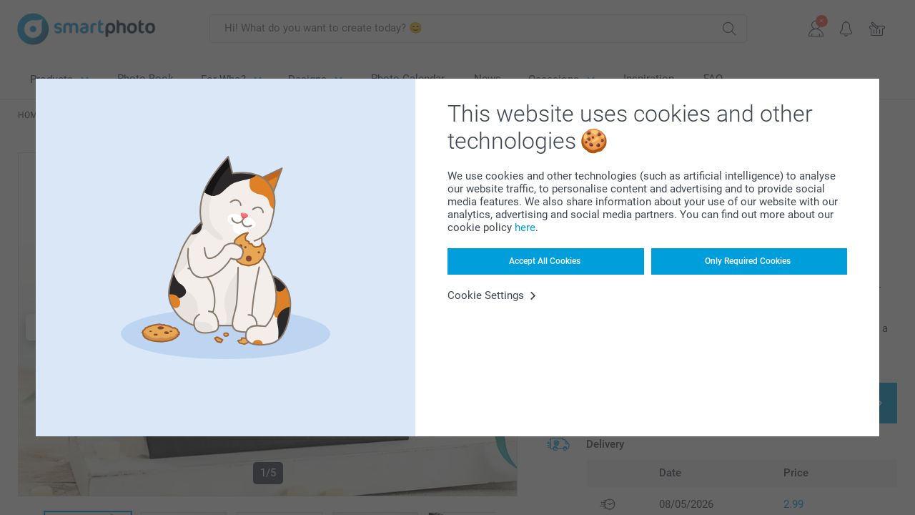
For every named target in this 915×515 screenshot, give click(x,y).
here (525, 227)
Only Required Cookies (748, 261)
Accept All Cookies (544, 261)
